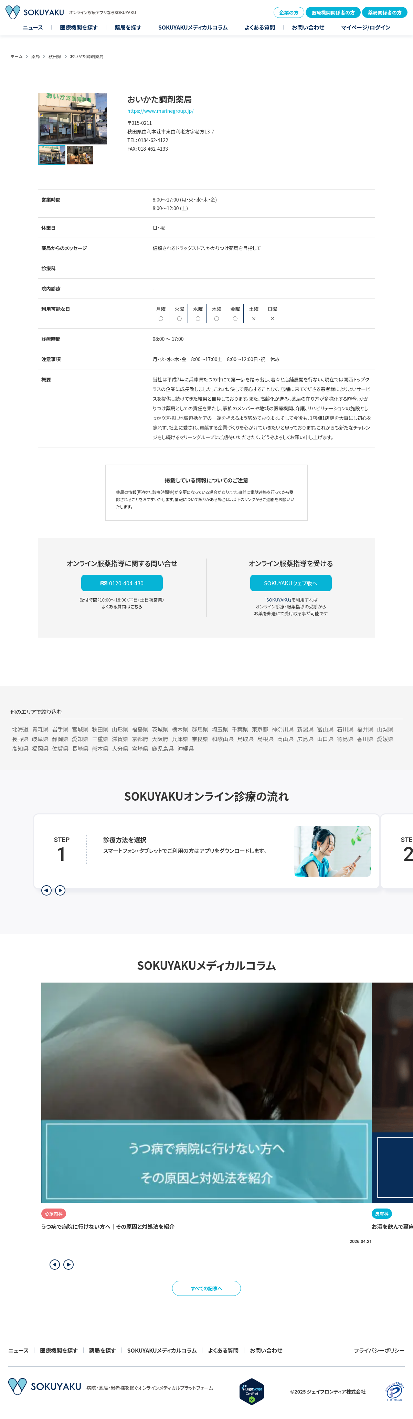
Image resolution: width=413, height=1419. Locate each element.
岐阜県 (40, 739)
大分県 (120, 748)
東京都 (260, 729)
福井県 (365, 729)
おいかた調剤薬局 (87, 56)
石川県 (345, 729)
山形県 (120, 729)
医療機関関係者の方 (333, 12)
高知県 (20, 748)
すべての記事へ (207, 1288)
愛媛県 (385, 739)
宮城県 (80, 729)
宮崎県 (140, 748)
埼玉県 (220, 729)
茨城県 (160, 729)
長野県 (20, 739)
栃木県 (180, 729)
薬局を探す (128, 27)
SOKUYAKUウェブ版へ (291, 583)
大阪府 (160, 739)
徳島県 (345, 739)
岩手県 (60, 729)
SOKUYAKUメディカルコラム (193, 27)
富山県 (325, 729)
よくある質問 (259, 27)
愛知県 (80, 739)
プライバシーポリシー (379, 1350)
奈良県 (200, 739)
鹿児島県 (163, 748)
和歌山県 (223, 739)
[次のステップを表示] (60, 890)
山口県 (325, 739)
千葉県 (240, 729)
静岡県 (60, 739)
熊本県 (100, 748)
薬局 (35, 56)
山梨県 (385, 729)
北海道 (20, 729)
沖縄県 (185, 748)
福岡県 (40, 748)
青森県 (40, 729)
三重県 (100, 739)
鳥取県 (245, 739)
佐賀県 (60, 748)
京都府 (140, 739)
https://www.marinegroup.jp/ (160, 110)
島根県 (265, 739)
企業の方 (289, 12)
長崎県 (80, 748)
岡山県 (285, 739)
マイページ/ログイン (365, 27)
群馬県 (200, 729)
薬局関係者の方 (385, 12)
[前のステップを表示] (46, 890)
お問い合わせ (308, 27)
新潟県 (305, 729)
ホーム (16, 56)
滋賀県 (120, 739)
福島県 (140, 729)
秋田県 (55, 56)
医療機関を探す (79, 27)
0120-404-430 (126, 583)
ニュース (33, 27)
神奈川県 (283, 729)
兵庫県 (180, 739)
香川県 (365, 739)
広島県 (305, 739)
